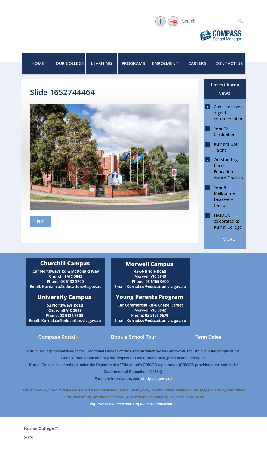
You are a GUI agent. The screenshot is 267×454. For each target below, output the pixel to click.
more (228, 239)
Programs (133, 63)
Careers (197, 63)
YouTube (173, 21)
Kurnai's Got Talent (226, 147)
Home (38, 63)
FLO (40, 221)
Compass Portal (58, 337)
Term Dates (208, 337)
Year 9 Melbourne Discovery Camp (224, 196)
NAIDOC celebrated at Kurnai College (228, 221)
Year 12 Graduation (224, 131)
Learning (101, 63)
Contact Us (229, 63)
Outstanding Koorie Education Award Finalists (228, 169)
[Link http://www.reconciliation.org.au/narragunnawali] (133, 404)
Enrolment (165, 63)
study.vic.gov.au (157, 379)
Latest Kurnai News (226, 89)
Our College (70, 63)
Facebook (160, 21)
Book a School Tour (133, 337)
